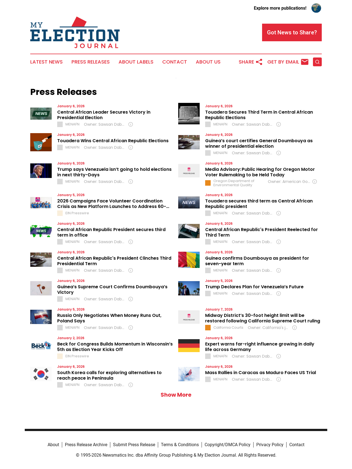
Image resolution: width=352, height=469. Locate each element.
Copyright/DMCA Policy (228, 444)
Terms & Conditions (180, 444)
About (53, 444)
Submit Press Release (134, 444)
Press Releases (91, 62)
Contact (174, 62)
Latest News (46, 62)
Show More (176, 395)
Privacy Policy (270, 444)
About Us (208, 62)
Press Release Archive (86, 444)
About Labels (136, 62)
